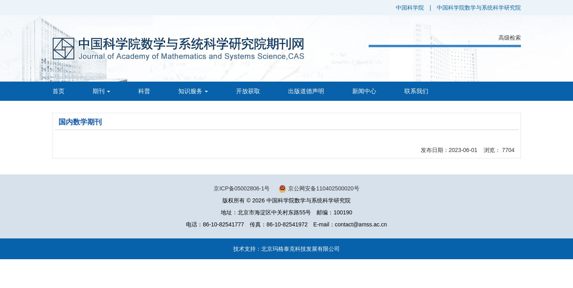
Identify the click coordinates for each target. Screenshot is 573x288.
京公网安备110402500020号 (323, 188)
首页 (58, 91)
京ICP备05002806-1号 (242, 188)
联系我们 (416, 91)
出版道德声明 (306, 91)
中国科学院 (410, 7)
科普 (144, 91)
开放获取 (248, 91)
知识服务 (193, 91)
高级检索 (509, 37)
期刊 (101, 91)
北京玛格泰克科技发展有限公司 (300, 249)
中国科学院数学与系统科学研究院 (479, 7)
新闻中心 (364, 91)
